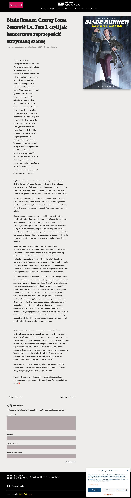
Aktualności (79, 9)
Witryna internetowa (14, 452)
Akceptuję (94, 490)
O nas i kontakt (36, 477)
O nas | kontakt (91, 9)
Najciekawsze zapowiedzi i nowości (61, 9)
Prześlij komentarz (70, 462)
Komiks (54, 47)
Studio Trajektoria (25, 494)
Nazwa (10, 434)
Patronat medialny (51, 477)
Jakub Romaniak (25, 47)
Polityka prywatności (108, 494)
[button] (127, 471)
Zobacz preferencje (122, 490)
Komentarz (11, 415)
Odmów (108, 490)
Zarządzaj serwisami (93, 484)
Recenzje (44, 9)
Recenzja (47, 47)
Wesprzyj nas (16, 5)
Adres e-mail (12, 443)
